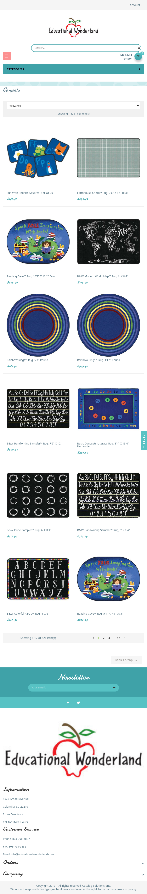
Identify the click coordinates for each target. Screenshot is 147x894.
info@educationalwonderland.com (32, 854)
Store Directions (13, 814)
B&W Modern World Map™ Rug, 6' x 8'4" (102, 276)
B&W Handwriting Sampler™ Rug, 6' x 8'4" (103, 530)
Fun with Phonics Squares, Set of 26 (30, 192)
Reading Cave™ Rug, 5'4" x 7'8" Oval (99, 613)
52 (118, 638)
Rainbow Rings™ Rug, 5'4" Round (27, 359)
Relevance (74, 105)
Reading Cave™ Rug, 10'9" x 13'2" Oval (31, 276)
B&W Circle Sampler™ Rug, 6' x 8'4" (29, 530)
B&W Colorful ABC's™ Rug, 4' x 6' (28, 613)
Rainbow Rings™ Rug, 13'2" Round (98, 359)
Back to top (126, 660)
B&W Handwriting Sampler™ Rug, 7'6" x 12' (34, 443)
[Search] (86, 48)
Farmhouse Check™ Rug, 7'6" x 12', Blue (102, 192)
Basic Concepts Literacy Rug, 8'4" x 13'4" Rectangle (103, 445)
